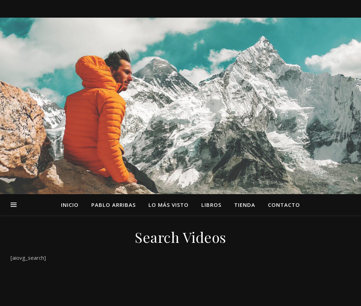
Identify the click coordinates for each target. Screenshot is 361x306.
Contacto (284, 204)
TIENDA (244, 204)
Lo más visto (168, 204)
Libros (211, 204)
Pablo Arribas (113, 204)
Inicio (70, 204)
